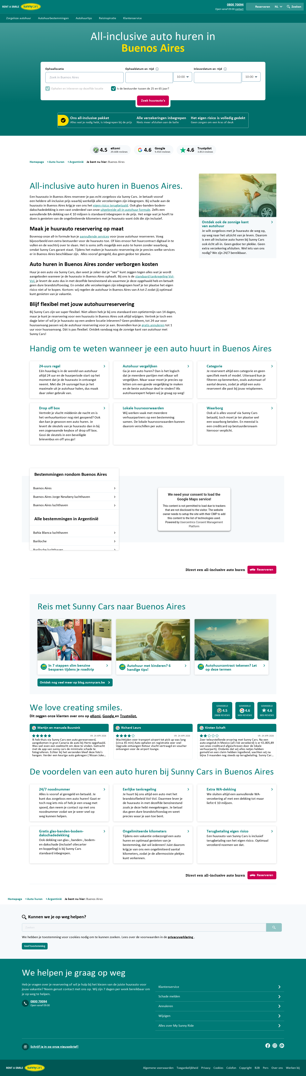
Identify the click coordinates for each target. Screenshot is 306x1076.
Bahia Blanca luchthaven (74, 532)
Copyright (245, 1067)
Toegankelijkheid (187, 1067)
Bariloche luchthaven (74, 550)
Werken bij (293, 1067)
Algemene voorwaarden (158, 1067)
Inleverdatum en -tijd (210, 69)
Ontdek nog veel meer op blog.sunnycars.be (75, 682)
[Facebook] (267, 1045)
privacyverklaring (181, 937)
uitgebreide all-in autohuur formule (125, 210)
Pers (265, 1067)
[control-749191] (149, 77)
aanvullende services (94, 236)
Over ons (277, 1067)
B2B (257, 1067)
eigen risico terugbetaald (110, 205)
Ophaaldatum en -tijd (142, 69)
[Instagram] (274, 1045)
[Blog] (281, 1045)
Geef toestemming (34, 946)
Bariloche (74, 541)
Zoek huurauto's (153, 100)
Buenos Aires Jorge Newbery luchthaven (74, 497)
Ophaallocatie (54, 68)
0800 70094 (38, 1001)
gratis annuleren (153, 325)
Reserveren (261, 569)
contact (239, 9)
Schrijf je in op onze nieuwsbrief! (54, 1047)
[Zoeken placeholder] (274, 927)
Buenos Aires (74, 488)
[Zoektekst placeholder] (144, 927)
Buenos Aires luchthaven (74, 505)
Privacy (205, 1067)
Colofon (231, 1067)
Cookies (218, 1067)
